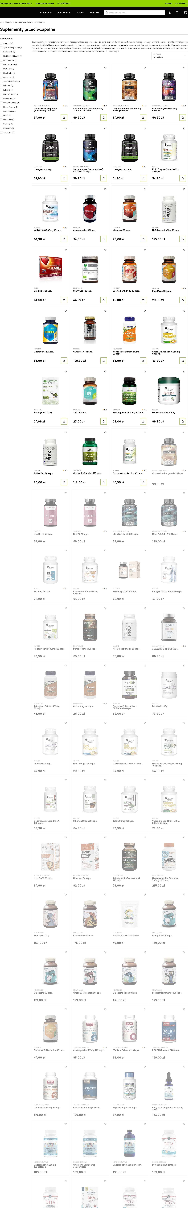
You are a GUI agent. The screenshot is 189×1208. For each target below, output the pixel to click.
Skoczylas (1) (8, 119)
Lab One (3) (8, 86)
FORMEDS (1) (8, 69)
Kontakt (168, 3)
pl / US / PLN (181, 3)
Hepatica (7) (8, 77)
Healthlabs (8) (9, 73)
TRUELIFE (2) (8, 132)
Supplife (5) (8, 124)
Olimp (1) (7, 115)
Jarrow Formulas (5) (11, 81)
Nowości (80, 12)
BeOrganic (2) (9, 52)
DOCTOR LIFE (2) (10, 60)
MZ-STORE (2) (9, 98)
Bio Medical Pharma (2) (13, 56)
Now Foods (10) (10, 111)
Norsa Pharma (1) (10, 107)
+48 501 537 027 (63, 3)
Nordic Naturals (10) (11, 103)
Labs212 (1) (8, 90)
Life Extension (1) (10, 94)
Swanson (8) (8, 128)
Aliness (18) (8, 43)
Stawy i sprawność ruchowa (22, 22)
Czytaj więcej (113, 51)
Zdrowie (7, 22)
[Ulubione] (65, 67)
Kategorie (44, 12)
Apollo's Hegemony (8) (12, 47)
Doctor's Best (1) (10, 64)
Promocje (94, 12)
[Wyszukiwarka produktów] (134, 12)
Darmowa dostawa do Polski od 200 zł (16, 3)
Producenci (63, 12)
